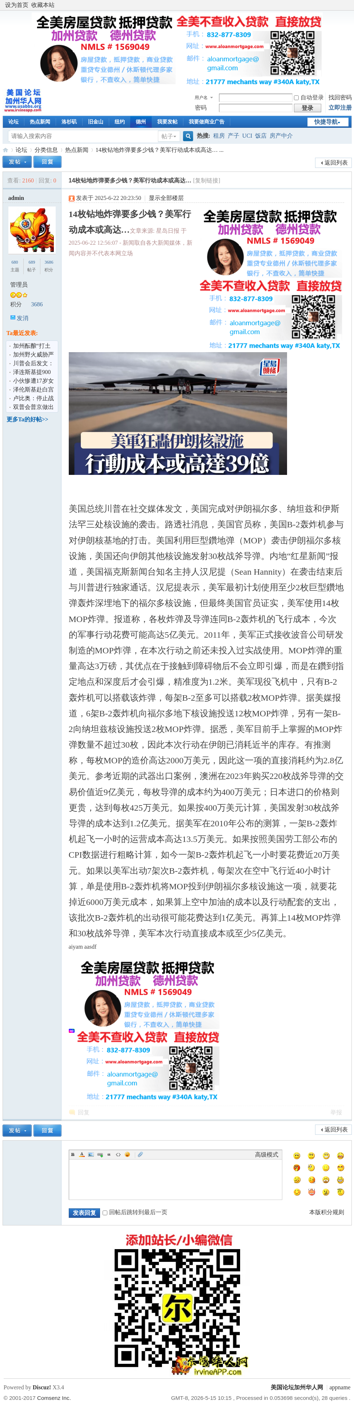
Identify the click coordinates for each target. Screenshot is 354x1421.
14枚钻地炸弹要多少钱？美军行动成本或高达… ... (160, 150)
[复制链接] (206, 180)
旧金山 (95, 122)
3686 (48, 262)
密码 (201, 108)
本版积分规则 (326, 1212)
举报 (336, 1112)
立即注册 (340, 108)
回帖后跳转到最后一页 (135, 1212)
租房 (219, 136)
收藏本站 (43, 5)
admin (16, 198)
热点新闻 (40, 122)
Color (81, 1154)
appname (340, 1387)
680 (15, 262)
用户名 (201, 97)
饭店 (261, 136)
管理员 (19, 285)
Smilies (127, 1154)
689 (31, 262)
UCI (247, 136)
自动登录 (309, 97)
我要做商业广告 (206, 122)
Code (118, 1154)
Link (100, 1154)
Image (91, 1154)
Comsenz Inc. (54, 1398)
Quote (109, 1154)
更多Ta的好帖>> (27, 419)
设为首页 (16, 5)
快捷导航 (326, 122)
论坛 (13, 122)
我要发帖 (167, 122)
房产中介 (281, 136)
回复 (84, 1112)
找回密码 (340, 97)
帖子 (167, 136)
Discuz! (42, 1387)
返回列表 (336, 163)
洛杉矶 (69, 122)
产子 (233, 136)
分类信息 (46, 150)
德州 (141, 122)
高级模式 (266, 1155)
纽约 (120, 122)
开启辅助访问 (348, 5)
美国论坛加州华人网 (5, 150)
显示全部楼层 (166, 198)
